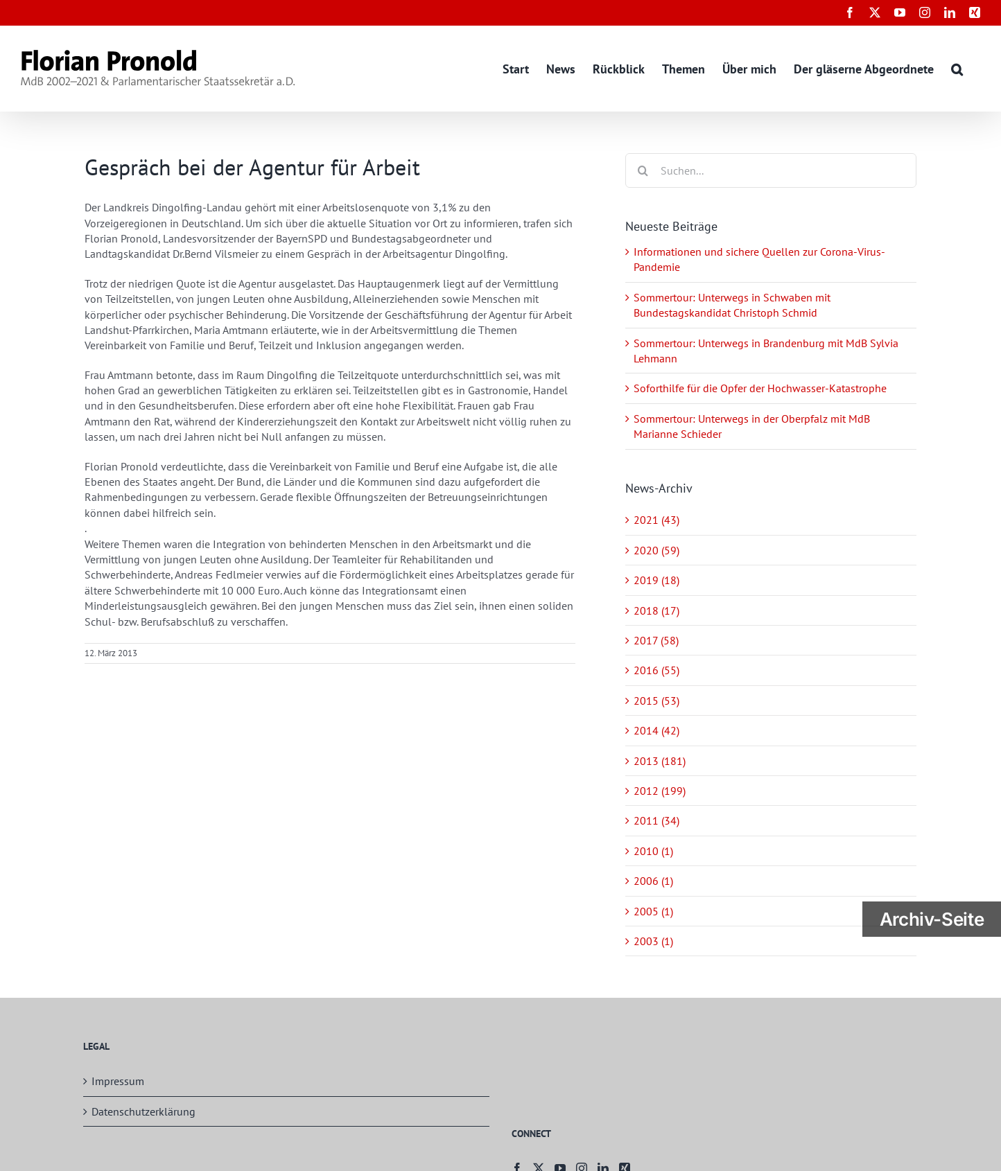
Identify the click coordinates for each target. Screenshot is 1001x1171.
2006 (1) (653, 881)
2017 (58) (656, 640)
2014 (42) (656, 730)
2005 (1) (653, 911)
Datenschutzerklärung (143, 1111)
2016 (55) (656, 670)
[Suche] (642, 170)
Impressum (118, 1081)
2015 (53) (656, 700)
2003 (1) (653, 941)
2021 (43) (656, 520)
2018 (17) (656, 610)
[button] (957, 68)
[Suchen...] (770, 170)
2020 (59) (656, 550)
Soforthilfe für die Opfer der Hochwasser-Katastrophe (760, 388)
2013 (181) (660, 761)
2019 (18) (656, 580)
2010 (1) (653, 851)
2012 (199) (660, 791)
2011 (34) (656, 820)
